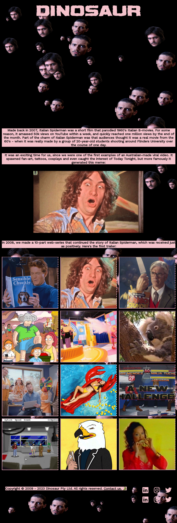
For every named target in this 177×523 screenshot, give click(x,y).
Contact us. (113, 488)
